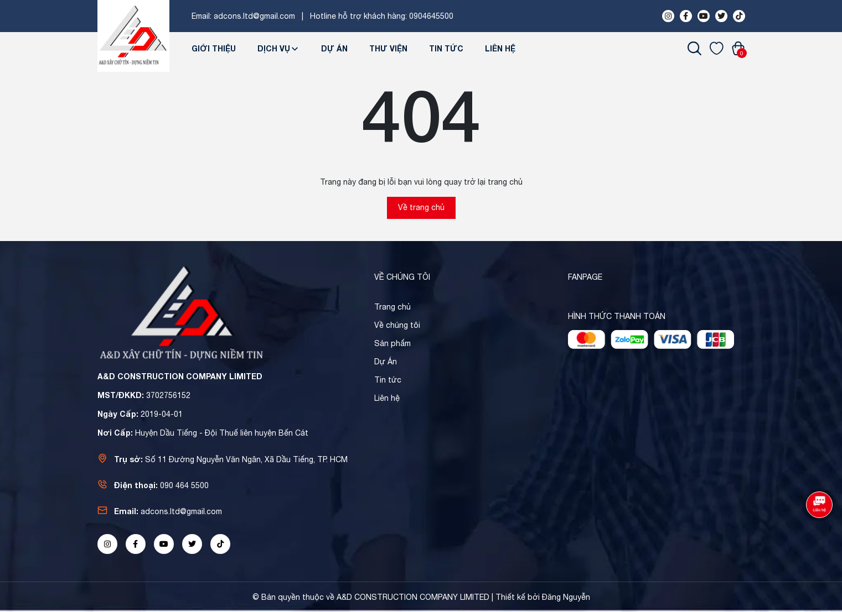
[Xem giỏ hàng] (738, 48)
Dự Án (334, 48)
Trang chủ (392, 306)
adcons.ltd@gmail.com (254, 16)
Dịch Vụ (278, 48)
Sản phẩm (392, 343)
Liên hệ (500, 48)
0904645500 (431, 16)
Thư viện (388, 48)
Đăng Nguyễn (566, 597)
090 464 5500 (184, 485)
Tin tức (446, 48)
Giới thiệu (214, 48)
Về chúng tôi (397, 325)
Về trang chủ (421, 207)
